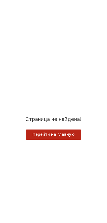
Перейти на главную (53, 134)
